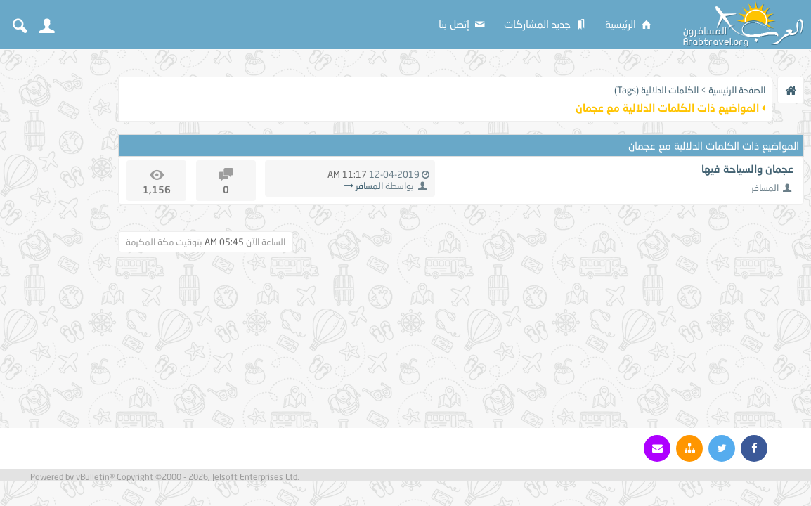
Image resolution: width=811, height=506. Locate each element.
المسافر (765, 187)
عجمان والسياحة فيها (747, 168)
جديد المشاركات (546, 24)
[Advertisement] (56, 268)
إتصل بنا (463, 24)
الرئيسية (629, 24)
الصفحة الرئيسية (736, 90)
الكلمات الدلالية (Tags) (656, 90)
